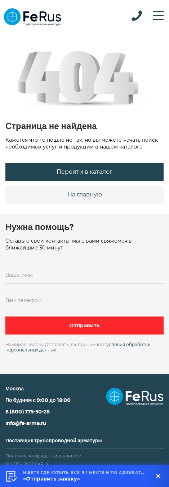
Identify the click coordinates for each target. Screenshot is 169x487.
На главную (84, 194)
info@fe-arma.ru (25, 423)
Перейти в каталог (84, 171)
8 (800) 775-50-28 (27, 411)
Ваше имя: (19, 275)
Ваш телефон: (23, 300)
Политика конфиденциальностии (43, 456)
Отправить (84, 325)
